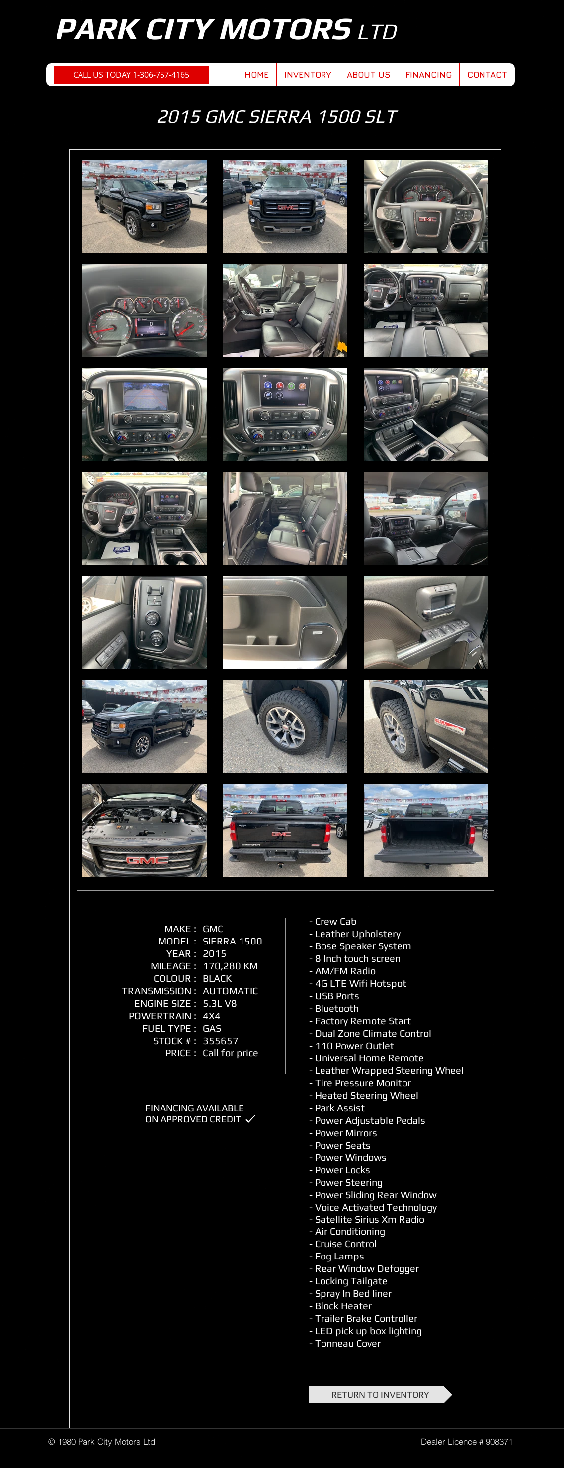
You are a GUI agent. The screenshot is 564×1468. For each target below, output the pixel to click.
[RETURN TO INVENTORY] (380, 1394)
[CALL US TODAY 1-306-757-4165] (131, 75)
